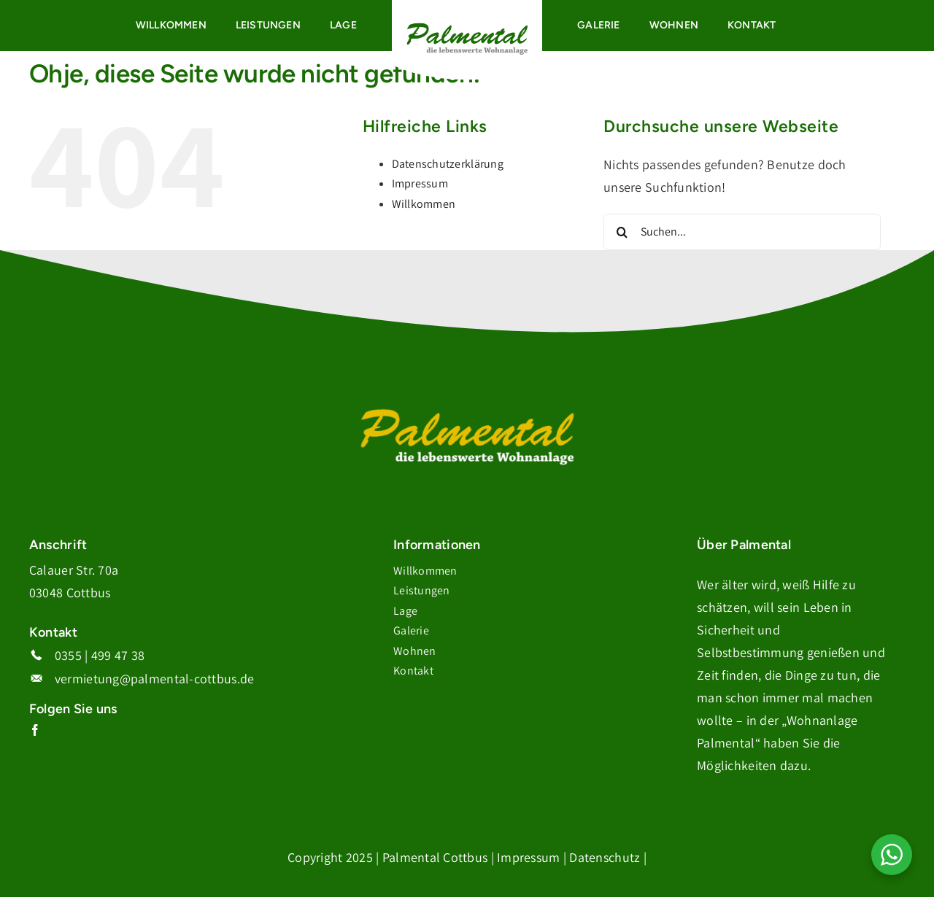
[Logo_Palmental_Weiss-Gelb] (467, 408)
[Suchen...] (742, 232)
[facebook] (35, 730)
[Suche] (621, 232)
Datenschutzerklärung (447, 163)
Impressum (420, 183)
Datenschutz (604, 857)
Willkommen (424, 203)
